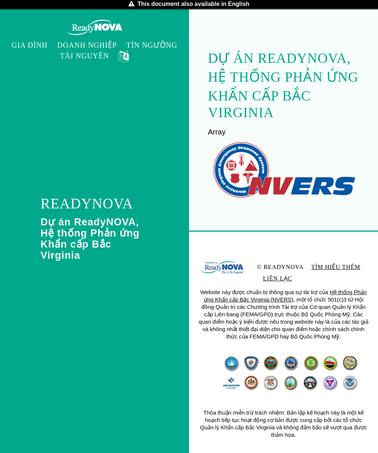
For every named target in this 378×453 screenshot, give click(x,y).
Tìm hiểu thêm (335, 267)
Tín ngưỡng (151, 45)
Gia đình (30, 45)
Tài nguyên (84, 56)
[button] (123, 57)
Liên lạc (277, 278)
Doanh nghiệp (87, 45)
